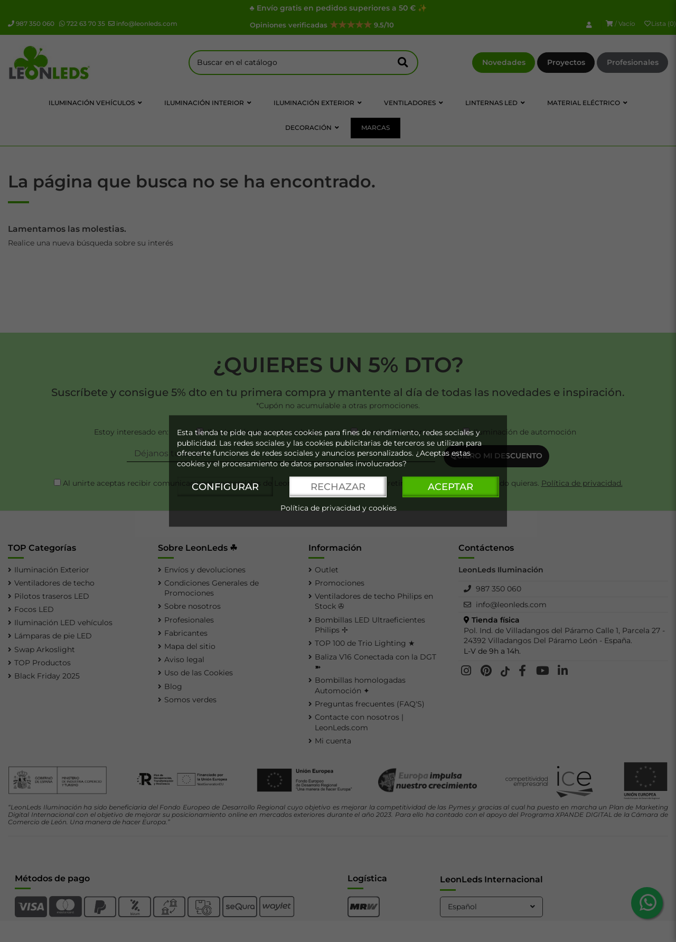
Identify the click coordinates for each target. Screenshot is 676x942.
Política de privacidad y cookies (338, 508)
